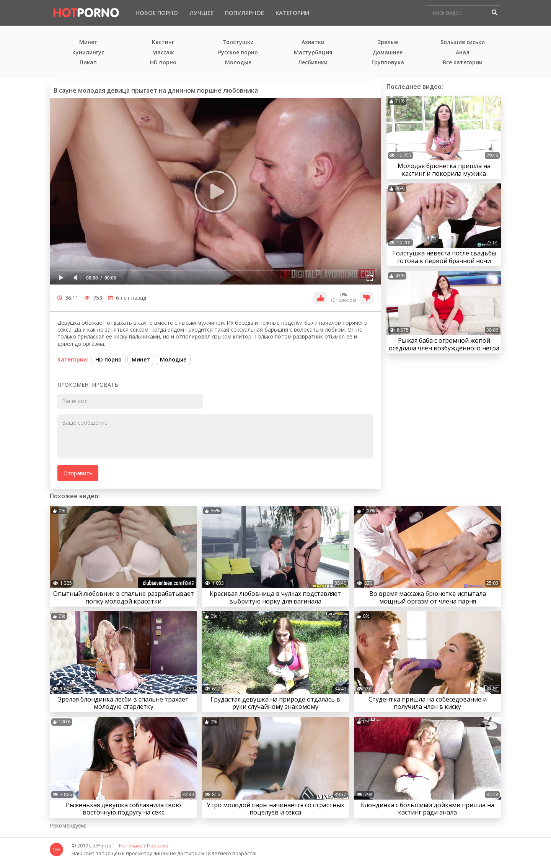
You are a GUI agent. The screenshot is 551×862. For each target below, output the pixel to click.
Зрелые (388, 42)
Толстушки (238, 42)
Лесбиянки (313, 62)
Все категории (463, 62)
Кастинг (163, 42)
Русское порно (238, 52)
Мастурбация (313, 52)
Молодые (238, 62)
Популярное (244, 12)
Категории (292, 12)
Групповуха (388, 62)
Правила (157, 846)
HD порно (163, 62)
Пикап (88, 62)
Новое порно (156, 12)
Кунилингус (88, 52)
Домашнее (388, 52)
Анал (462, 52)
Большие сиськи (462, 42)
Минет (88, 42)
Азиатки (313, 42)
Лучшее (201, 12)
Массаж (163, 52)
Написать (131, 846)
